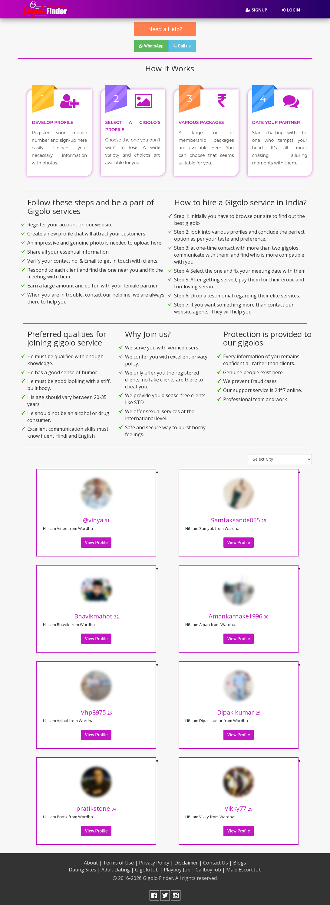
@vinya (96, 519)
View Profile (96, 541)
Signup (256, 10)
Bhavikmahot (96, 615)
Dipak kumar (238, 711)
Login (291, 10)
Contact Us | (217, 861)
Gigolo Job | (149, 868)
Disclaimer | (188, 861)
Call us (182, 46)
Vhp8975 (96, 711)
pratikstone (96, 807)
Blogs (239, 861)
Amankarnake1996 (239, 615)
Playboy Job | (179, 868)
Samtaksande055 (238, 519)
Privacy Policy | (156, 861)
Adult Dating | (117, 868)
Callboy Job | (210, 868)
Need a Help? (165, 29)
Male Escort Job (244, 868)
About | (93, 861)
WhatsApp (151, 46)
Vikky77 (238, 807)
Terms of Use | (120, 861)
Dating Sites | (84, 868)
